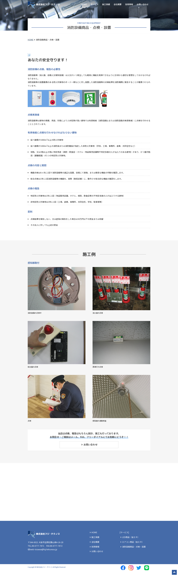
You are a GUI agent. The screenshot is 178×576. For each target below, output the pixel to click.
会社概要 (117, 4)
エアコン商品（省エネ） (132, 541)
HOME (84, 4)
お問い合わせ (142, 4)
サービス (94, 4)
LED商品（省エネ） (129, 537)
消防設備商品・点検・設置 (133, 546)
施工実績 (106, 4)
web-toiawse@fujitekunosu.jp (44, 549)
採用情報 (129, 4)
